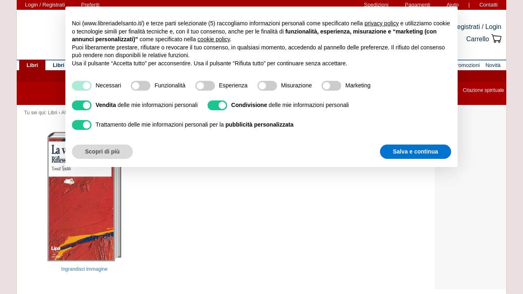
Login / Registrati (45, 5)
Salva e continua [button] (415, 151)
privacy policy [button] (381, 23)
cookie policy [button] (213, 39)
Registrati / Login (476, 26)
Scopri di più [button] (102, 151)
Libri (52, 113)
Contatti (488, 5)
